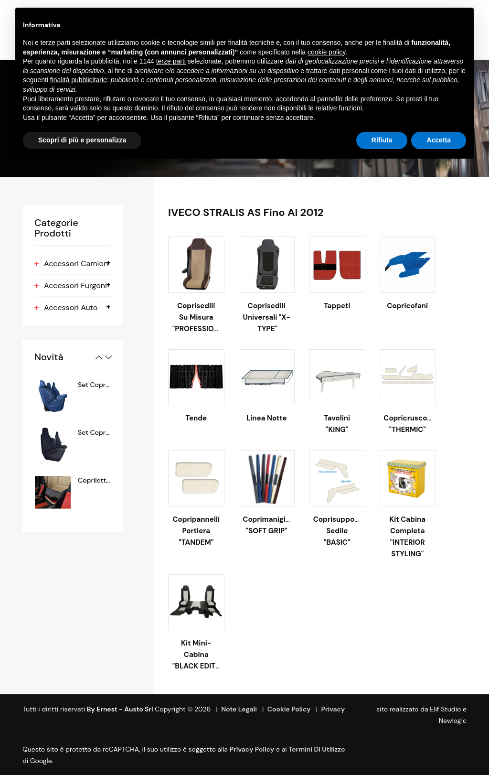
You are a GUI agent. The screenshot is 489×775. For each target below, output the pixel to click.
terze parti (171, 61)
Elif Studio (445, 709)
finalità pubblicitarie (78, 80)
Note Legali (239, 709)
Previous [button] (99, 357)
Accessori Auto (70, 307)
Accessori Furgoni (75, 285)
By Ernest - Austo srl (120, 709)
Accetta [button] (438, 140)
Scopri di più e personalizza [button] (82, 140)
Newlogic (453, 720)
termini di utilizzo (316, 749)
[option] (72, 397)
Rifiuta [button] (382, 140)
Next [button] (108, 357)
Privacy (333, 709)
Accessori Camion (76, 263)
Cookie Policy (289, 709)
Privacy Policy (252, 749)
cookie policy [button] (326, 52)
